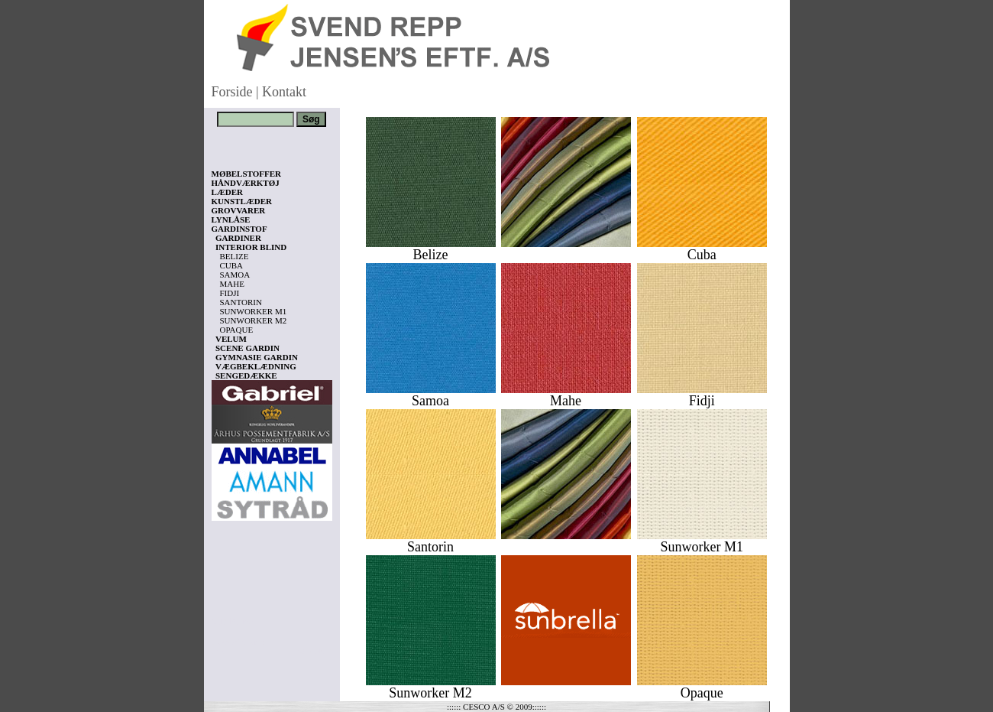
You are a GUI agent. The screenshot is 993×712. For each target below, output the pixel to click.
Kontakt (284, 91)
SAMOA (235, 274)
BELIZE (234, 256)
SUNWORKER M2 (253, 320)
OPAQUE (237, 329)
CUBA (232, 265)
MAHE (232, 283)
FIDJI (230, 292)
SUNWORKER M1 (253, 311)
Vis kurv (233, 621)
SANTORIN (241, 302)
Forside (232, 91)
